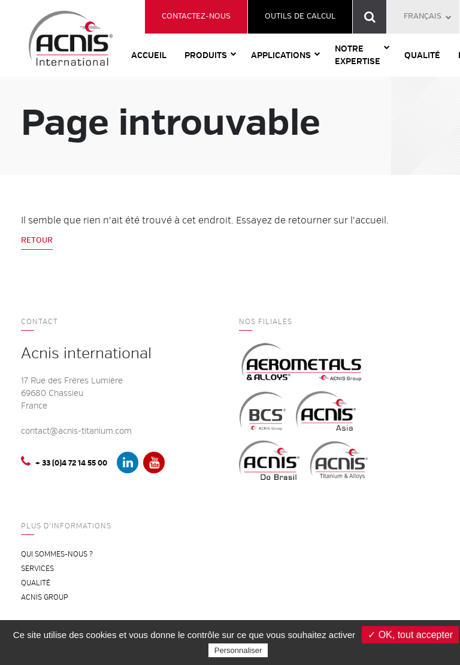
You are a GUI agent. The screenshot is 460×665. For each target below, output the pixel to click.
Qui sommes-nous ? (57, 554)
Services (37, 568)
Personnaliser (238, 650)
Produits (205, 55)
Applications (281, 55)
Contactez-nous (196, 16)
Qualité (422, 55)
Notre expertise (357, 55)
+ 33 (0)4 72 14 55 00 (64, 461)
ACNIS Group (44, 597)
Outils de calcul (300, 16)
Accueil (149, 55)
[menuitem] (423, 17)
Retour (37, 240)
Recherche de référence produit (370, 17)
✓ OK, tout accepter (410, 635)
